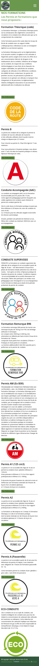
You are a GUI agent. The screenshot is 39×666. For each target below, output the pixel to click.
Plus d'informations (8, 97)
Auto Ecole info (25, 662)
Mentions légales (7, 662)
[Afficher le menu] (35, 5)
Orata (35, 662)
